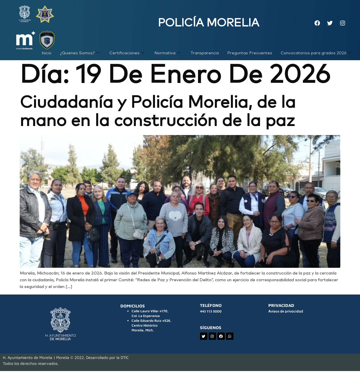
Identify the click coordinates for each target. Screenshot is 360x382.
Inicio (45, 56)
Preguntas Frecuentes (248, 56)
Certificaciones (125, 56)
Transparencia (203, 56)
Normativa (166, 56)
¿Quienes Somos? (78, 56)
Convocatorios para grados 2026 (315, 56)
